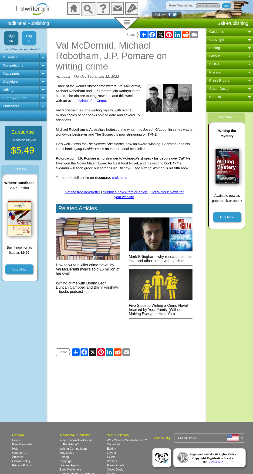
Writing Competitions (74, 448)
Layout (214, 56)
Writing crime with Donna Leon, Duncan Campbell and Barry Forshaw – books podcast (87, 287)
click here (119, 178)
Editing (8, 90)
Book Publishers (70, 469)
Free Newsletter (23, 444)
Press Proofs (219, 80)
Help (15, 448)
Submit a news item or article (125, 192)
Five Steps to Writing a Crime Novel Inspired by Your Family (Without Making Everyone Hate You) (161, 307)
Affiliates (18, 457)
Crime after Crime (92, 101)
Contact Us (19, 452)
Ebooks (215, 97)
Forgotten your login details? (22, 49)
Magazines (11, 73)
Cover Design (219, 88)
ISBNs (214, 64)
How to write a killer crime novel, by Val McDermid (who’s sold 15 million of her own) (88, 267)
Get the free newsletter (82, 192)
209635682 (216, 462)
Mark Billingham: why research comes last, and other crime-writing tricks (161, 256)
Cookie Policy (21, 461)
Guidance (10, 57)
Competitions (13, 65)
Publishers (11, 106)
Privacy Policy (21, 465)
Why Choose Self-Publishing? (127, 440)
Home (16, 440)
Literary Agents (14, 98)
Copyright (10, 81)
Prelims (215, 72)
